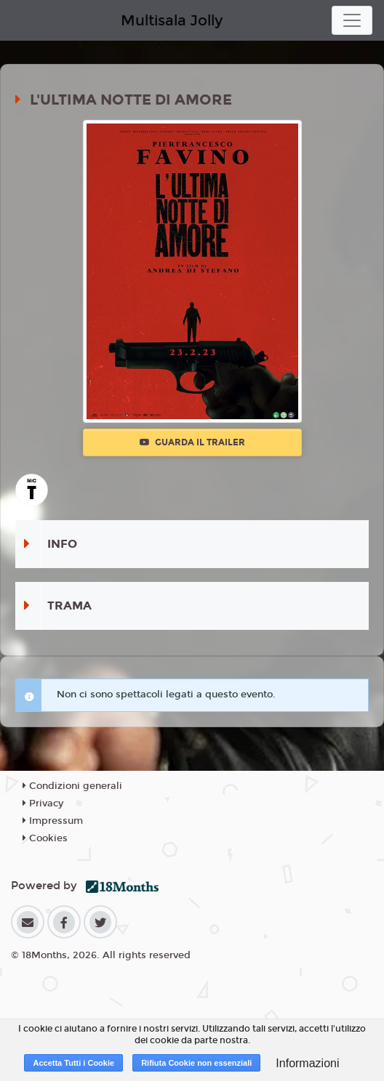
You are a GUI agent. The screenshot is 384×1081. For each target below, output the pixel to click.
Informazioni (307, 1063)
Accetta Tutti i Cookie (73, 1062)
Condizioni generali (72, 786)
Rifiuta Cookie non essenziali (196, 1062)
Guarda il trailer (192, 442)
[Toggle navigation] (352, 20)
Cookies (45, 838)
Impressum (53, 821)
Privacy (43, 803)
